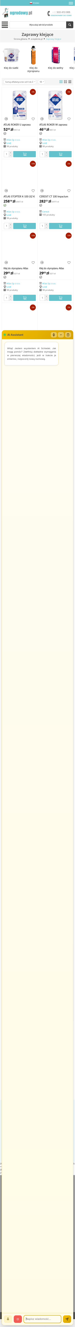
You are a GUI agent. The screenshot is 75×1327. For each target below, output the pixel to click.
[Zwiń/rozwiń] (61, 334)
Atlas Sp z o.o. (13, 139)
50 (42, 81)
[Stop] (18, 1319)
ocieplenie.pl (37, 38)
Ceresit (45, 211)
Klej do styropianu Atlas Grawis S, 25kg (16, 268)
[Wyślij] (67, 1319)
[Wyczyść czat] (68, 334)
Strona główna (20, 38)
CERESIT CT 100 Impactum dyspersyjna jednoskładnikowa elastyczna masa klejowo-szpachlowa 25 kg (55, 196)
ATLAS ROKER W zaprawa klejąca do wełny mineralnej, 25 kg (54, 124)
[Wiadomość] (42, 1319)
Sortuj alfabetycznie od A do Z (20, 81)
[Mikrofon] (54, 334)
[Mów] (8, 1319)
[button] (71, 3)
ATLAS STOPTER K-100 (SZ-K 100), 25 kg (19, 196)
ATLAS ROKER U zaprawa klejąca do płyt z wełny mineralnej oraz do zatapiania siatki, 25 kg (19, 124)
